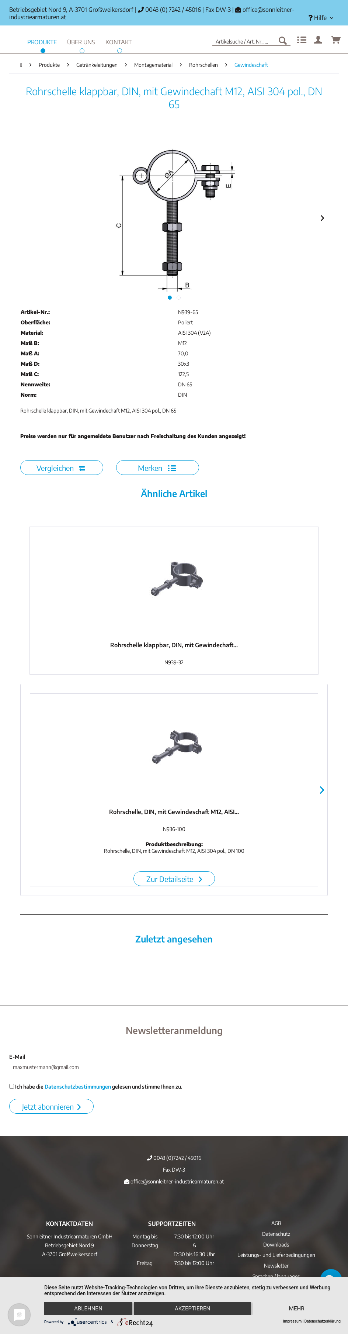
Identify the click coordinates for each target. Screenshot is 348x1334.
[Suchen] (282, 40)
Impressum (292, 1321)
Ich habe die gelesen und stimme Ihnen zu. (95, 1086)
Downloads (276, 1244)
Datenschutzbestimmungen (78, 1086)
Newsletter (276, 1265)
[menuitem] (321, 18)
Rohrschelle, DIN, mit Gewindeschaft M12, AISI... (174, 812)
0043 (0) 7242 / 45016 (169, 9)
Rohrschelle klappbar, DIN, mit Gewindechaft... (174, 645)
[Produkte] (42, 41)
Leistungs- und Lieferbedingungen (276, 1255)
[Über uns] (81, 41)
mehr (296, 1308)
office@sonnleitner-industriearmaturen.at (174, 1181)
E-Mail (17, 1057)
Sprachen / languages (276, 1276)
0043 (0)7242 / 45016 (174, 1158)
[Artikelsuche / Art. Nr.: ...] (251, 40)
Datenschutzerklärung (322, 1321)
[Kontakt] (118, 41)
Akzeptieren (192, 1308)
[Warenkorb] (336, 40)
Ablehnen (88, 1308)
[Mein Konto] (318, 40)
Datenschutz (276, 1234)
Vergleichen (60, 467)
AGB (276, 1223)
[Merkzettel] (300, 40)
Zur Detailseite (174, 878)
